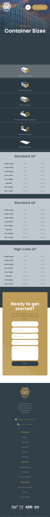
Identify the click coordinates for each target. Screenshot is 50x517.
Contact (25, 457)
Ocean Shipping (25, 467)
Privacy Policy (25, 497)
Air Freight (25, 472)
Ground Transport (25, 477)
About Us (25, 442)
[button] (28, 7)
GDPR (25, 492)
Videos (25, 452)
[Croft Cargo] (6, 7)
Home (25, 437)
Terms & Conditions (25, 487)
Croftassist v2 (40, 7)
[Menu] (28, 7)
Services (25, 447)
